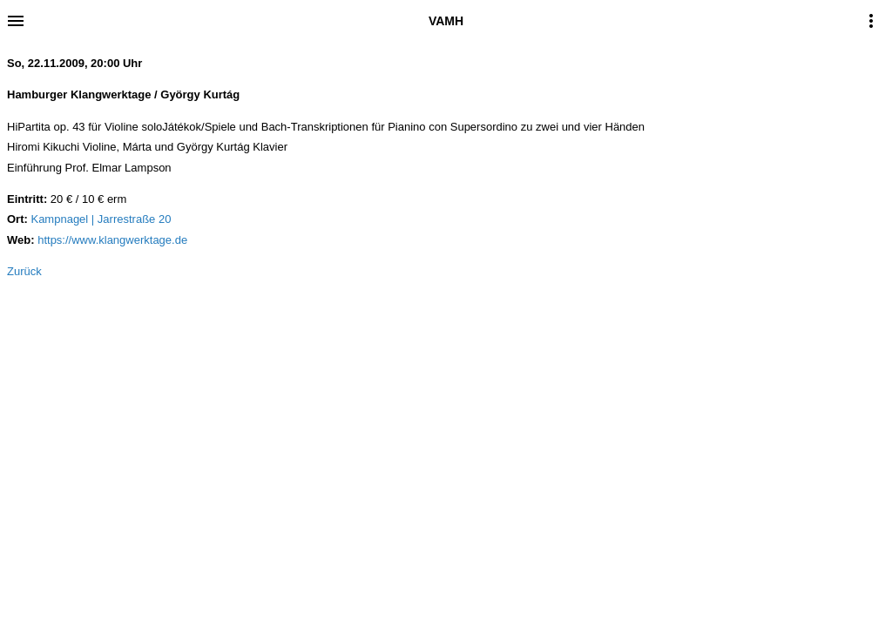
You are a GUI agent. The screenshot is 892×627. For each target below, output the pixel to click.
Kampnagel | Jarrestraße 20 (100, 219)
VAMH (446, 21)
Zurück (24, 271)
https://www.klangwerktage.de (112, 239)
